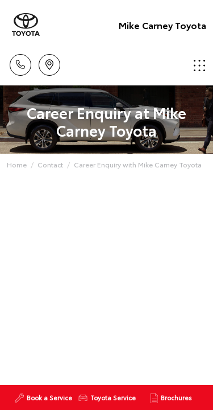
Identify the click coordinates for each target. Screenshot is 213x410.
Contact (50, 164)
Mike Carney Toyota (162, 24)
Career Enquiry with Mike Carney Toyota (138, 164)
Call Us (20, 63)
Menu (199, 65)
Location (49, 63)
